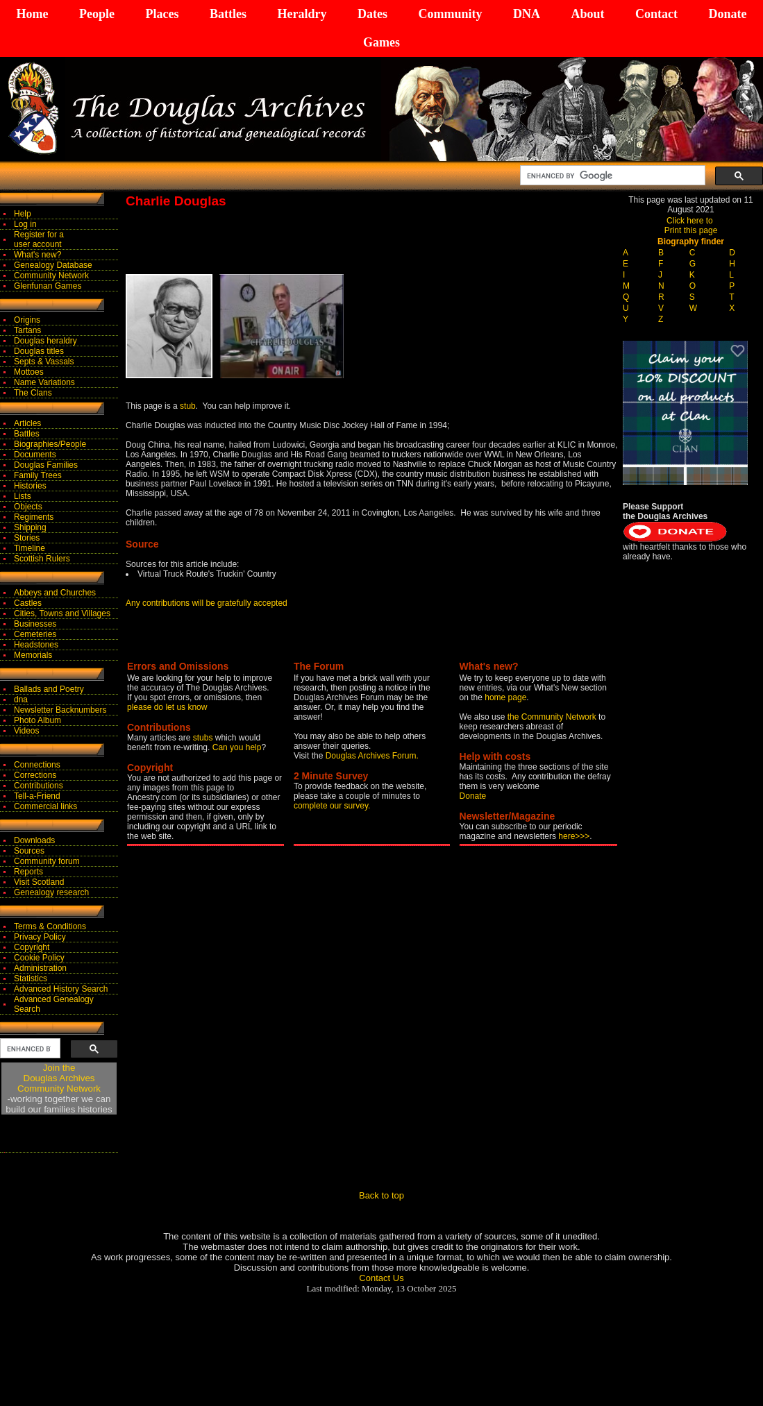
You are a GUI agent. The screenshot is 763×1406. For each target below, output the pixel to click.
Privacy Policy (40, 937)
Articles (27, 423)
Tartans (27, 330)
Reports (28, 871)
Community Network (51, 275)
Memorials (33, 655)
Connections (37, 765)
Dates (372, 14)
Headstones (36, 645)
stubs (204, 738)
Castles (28, 603)
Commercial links (45, 806)
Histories (30, 486)
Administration (40, 968)
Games (381, 42)
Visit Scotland (39, 882)
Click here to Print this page (691, 225)
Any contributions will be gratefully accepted (206, 603)
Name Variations (44, 382)
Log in (25, 224)
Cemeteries (35, 634)
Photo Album (37, 720)
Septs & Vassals (44, 361)
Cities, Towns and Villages (62, 613)
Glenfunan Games (47, 286)
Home (33, 14)
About (587, 14)
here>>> (573, 836)
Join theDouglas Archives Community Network (59, 1078)
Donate (727, 14)
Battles (228, 14)
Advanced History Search (61, 989)
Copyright (31, 947)
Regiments (33, 517)
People (97, 14)
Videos (26, 731)
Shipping (30, 527)
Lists (22, 496)
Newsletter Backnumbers (60, 710)
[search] (611, 175)
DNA (526, 14)
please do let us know (167, 707)
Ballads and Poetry (49, 689)
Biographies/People (50, 444)
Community (450, 14)
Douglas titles (39, 351)
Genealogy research (51, 892)
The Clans (33, 393)
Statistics (30, 978)
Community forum (47, 861)
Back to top (381, 1195)
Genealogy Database (53, 265)
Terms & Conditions (50, 926)
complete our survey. (332, 806)
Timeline (29, 548)
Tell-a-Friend (37, 796)
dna (21, 699)
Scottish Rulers (42, 559)
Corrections (35, 775)
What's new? (37, 255)
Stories (27, 538)
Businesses (35, 624)
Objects (28, 506)
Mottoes (29, 372)
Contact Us (381, 1278)
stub (188, 406)
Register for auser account (39, 239)
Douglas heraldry (45, 341)
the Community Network (553, 717)
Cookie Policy (39, 958)
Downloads (34, 840)
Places (161, 14)
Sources (29, 851)
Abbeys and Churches (55, 593)
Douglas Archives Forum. (372, 756)
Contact (656, 14)
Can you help (237, 747)
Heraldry (301, 14)
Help (22, 214)
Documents (35, 454)
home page (505, 697)
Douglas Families (46, 465)
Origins (27, 320)
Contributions (38, 785)
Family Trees (38, 475)
